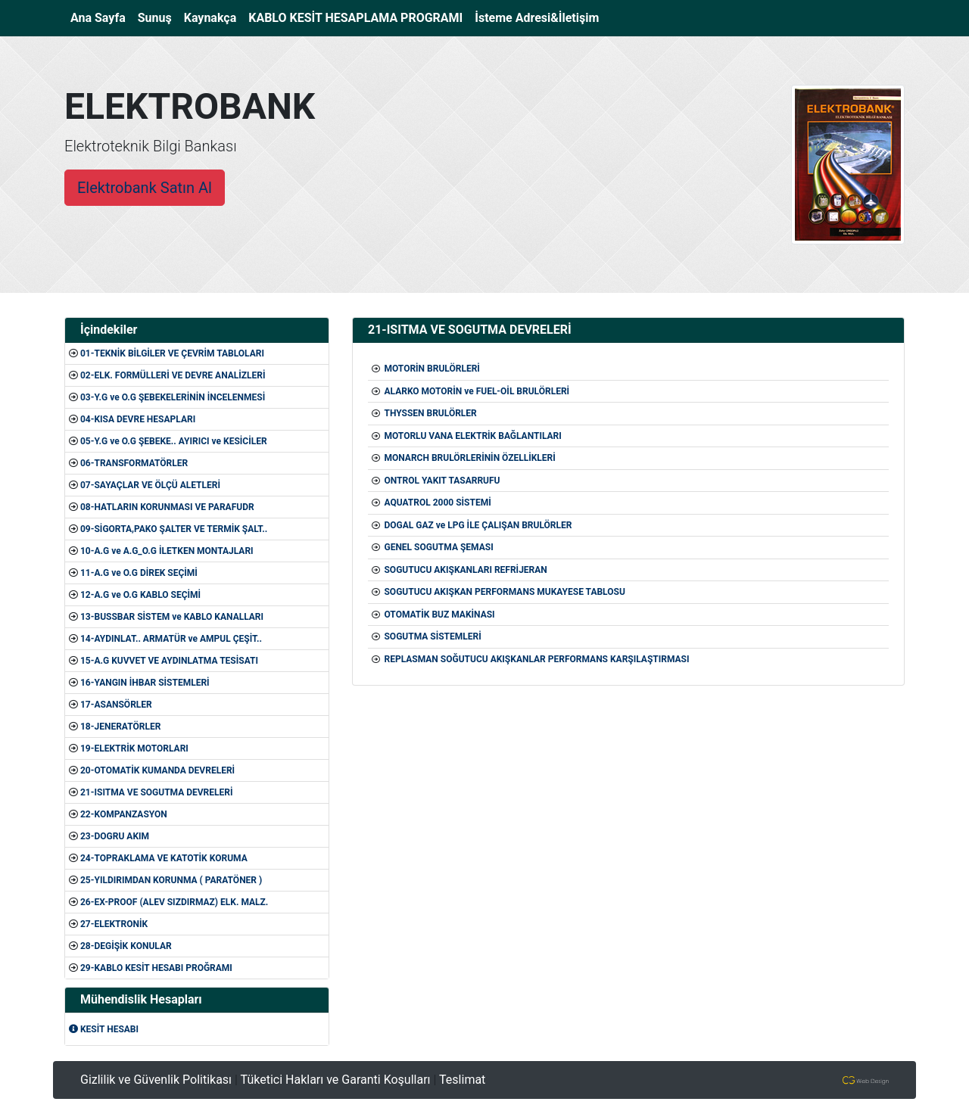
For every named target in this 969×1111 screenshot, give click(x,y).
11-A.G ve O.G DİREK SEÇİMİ (139, 573)
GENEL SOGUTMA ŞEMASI (438, 547)
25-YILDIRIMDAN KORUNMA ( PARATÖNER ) (171, 880)
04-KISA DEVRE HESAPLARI (137, 419)
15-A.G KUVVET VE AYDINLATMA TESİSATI (169, 660)
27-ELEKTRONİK (114, 924)
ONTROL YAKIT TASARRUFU (442, 480)
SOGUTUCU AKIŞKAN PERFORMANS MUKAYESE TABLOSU (504, 592)
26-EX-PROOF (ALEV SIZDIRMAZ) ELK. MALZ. (174, 902)
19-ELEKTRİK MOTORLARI (134, 748)
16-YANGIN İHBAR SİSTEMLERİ (145, 682)
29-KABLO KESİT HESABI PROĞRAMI (156, 968)
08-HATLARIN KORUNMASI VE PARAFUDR (167, 507)
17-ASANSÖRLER (116, 704)
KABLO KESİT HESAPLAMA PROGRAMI (355, 18)
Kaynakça (210, 18)
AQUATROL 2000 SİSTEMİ (437, 502)
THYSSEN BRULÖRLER (430, 413)
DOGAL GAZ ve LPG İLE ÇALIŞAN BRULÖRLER (478, 525)
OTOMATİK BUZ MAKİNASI (439, 614)
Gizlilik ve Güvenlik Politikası (156, 1079)
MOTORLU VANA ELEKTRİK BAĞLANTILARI (472, 436)
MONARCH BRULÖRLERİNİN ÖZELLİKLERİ (469, 458)
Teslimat (462, 1079)
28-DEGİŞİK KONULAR (126, 946)
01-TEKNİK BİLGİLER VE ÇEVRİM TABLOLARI (172, 353)
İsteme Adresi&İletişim (537, 18)
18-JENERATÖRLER (120, 726)
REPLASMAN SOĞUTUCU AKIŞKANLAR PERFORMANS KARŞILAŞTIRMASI (536, 659)
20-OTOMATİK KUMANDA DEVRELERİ (157, 770)
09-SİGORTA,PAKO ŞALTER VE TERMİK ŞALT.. (173, 529)
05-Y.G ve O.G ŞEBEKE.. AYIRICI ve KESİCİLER (173, 441)
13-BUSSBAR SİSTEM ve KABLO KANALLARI (171, 617)
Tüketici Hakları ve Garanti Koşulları (336, 1079)
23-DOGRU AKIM (114, 836)
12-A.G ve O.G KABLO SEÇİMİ (140, 595)
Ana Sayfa (101, 16)
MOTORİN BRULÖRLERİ (431, 368)
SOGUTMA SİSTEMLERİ (432, 636)
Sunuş (155, 18)
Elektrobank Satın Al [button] (144, 188)
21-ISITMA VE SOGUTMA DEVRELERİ (156, 792)
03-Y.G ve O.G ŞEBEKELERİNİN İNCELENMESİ (172, 397)
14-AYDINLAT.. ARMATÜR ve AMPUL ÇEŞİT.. (171, 638)
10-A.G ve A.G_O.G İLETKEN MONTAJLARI (167, 551)
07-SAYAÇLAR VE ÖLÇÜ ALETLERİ (150, 485)
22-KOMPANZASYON (123, 814)
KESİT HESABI (104, 1029)
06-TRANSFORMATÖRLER (134, 463)
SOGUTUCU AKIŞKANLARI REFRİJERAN (465, 570)
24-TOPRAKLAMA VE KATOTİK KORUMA (164, 858)
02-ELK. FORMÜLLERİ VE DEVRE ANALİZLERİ (173, 375)
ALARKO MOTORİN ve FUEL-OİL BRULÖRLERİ (476, 391)
